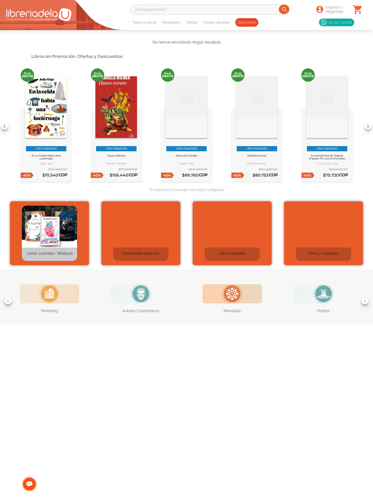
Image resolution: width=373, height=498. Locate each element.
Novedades (171, 22)
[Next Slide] (368, 126)
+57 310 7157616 (336, 22)
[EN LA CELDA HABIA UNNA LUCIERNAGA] (46, 126)
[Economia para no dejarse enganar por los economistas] (327, 126)
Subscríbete (247, 22)
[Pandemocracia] (256, 126)
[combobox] (210, 10)
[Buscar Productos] (284, 9)
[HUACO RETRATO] (116, 126)
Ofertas (191, 22)
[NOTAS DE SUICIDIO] (186, 126)
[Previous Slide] (4, 126)
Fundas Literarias (216, 22)
